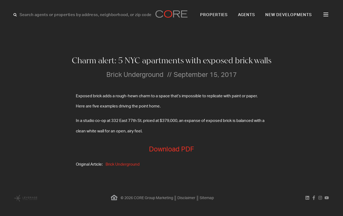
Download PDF (171, 149)
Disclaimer (186, 198)
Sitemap (207, 198)
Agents (246, 15)
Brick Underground (123, 164)
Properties (214, 15)
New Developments (288, 15)
